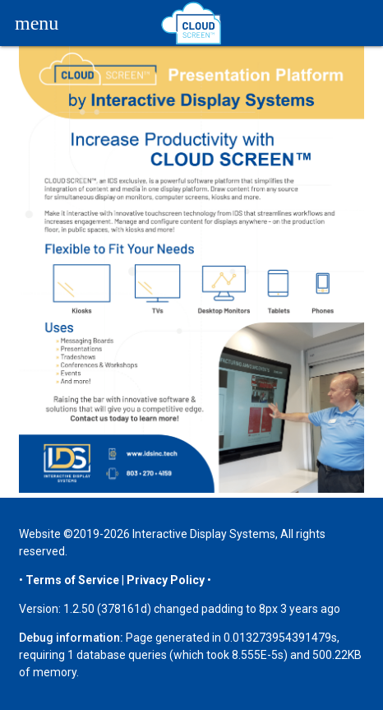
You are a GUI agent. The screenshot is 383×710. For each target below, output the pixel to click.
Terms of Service (72, 580)
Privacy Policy (166, 580)
